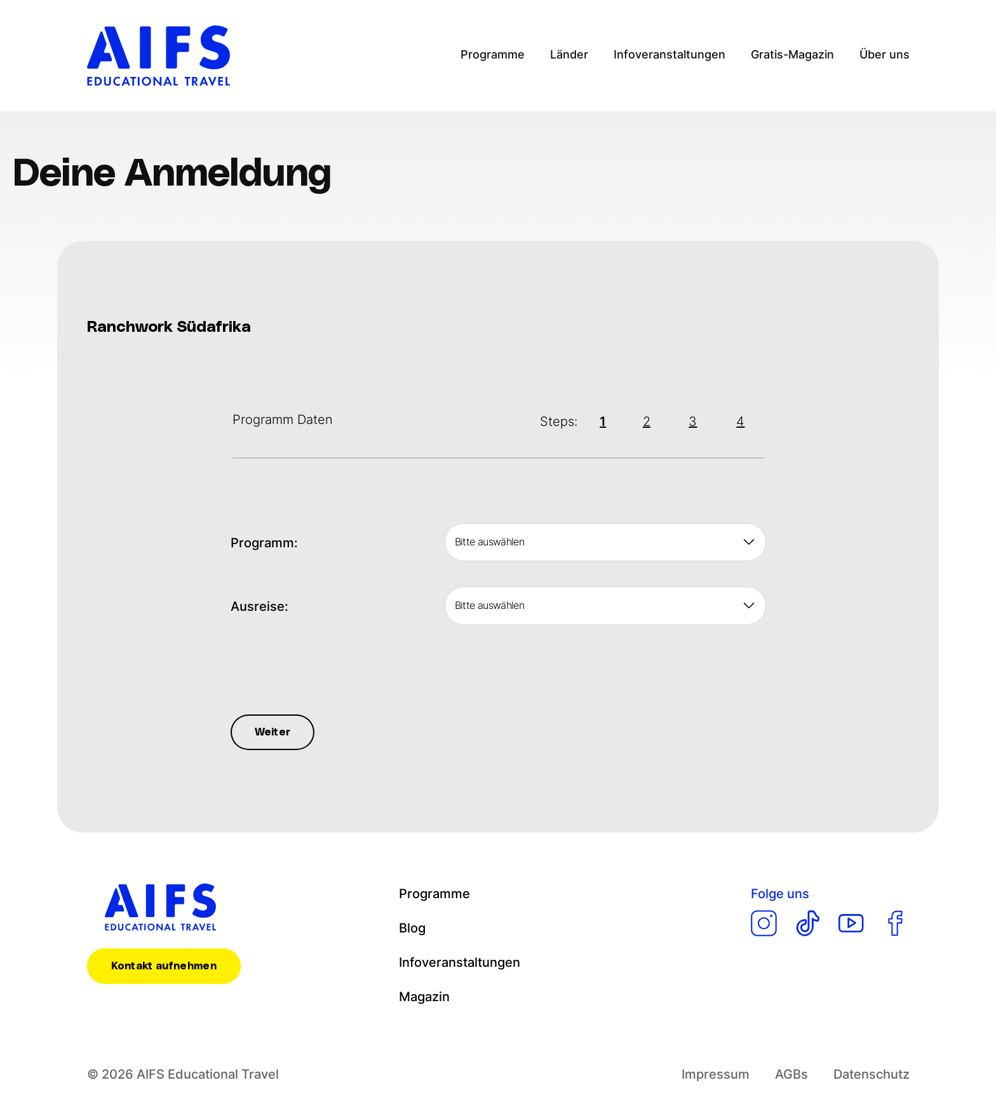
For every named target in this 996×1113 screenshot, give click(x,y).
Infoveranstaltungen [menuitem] (460, 962)
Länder (570, 54)
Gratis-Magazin (792, 54)
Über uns (884, 54)
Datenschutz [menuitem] (871, 1074)
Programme (495, 54)
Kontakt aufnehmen (164, 966)
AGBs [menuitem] (790, 1074)
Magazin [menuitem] (425, 996)
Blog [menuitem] (412, 928)
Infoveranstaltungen (669, 54)
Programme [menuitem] (434, 893)
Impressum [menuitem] (715, 1074)
